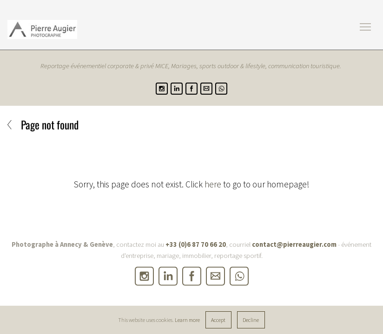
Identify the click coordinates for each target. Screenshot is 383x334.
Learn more (187, 319)
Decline (251, 319)
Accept (218, 319)
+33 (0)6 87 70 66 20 (195, 244)
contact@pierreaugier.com (294, 244)
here (213, 184)
